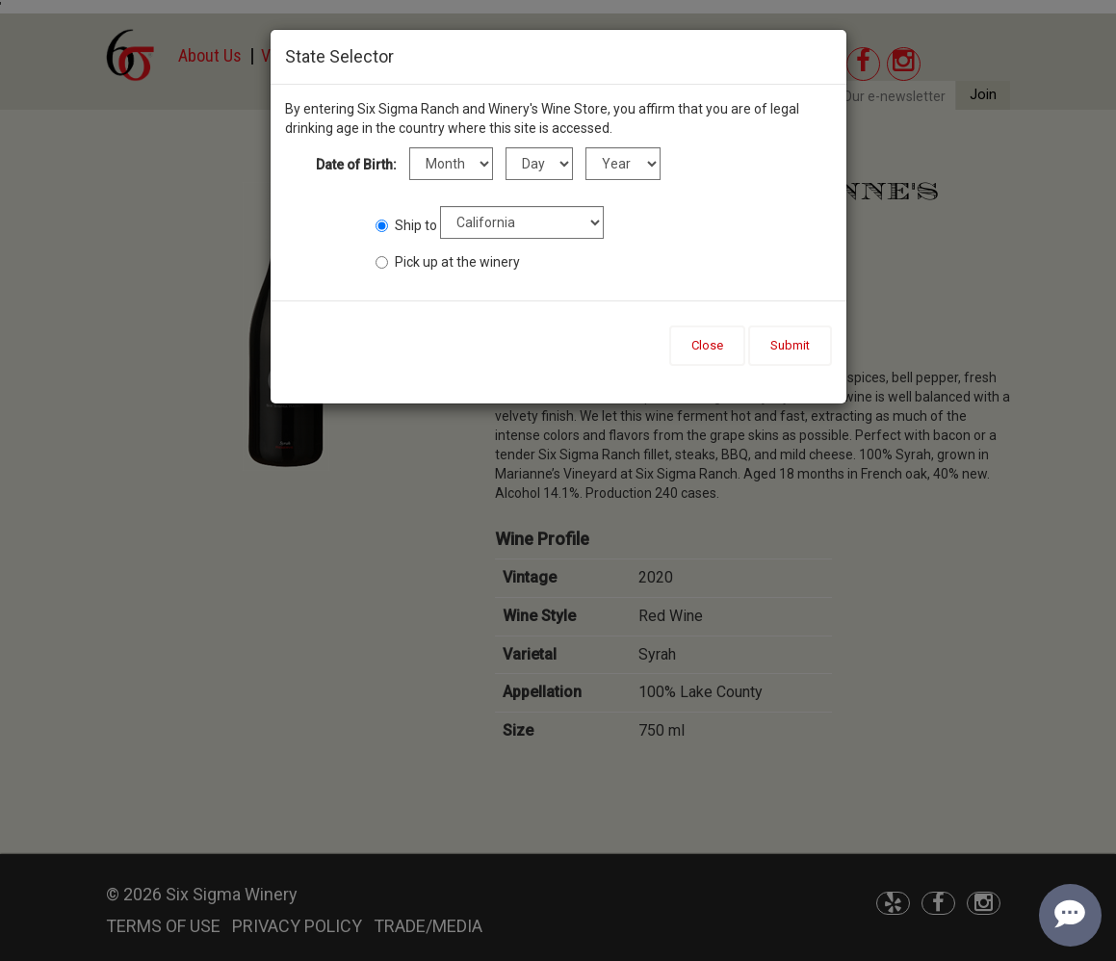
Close (707, 345)
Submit (790, 345)
